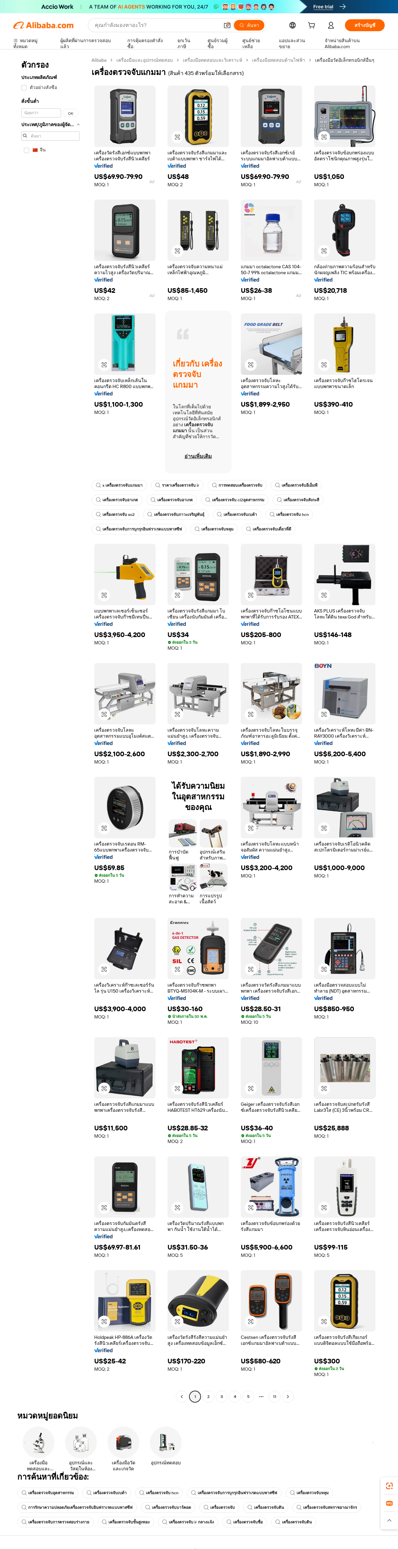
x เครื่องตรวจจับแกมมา (119, 485)
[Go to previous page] (182, 1397)
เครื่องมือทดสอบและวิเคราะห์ (212, 60)
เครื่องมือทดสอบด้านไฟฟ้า (278, 60)
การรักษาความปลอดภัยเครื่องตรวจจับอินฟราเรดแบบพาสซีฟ (77, 1507)
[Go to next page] (288, 1397)
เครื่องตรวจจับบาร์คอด (168, 1507)
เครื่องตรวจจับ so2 (115, 514)
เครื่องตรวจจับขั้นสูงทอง (126, 1522)
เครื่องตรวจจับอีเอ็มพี (296, 485)
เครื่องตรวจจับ (219, 1507)
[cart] (313, 26)
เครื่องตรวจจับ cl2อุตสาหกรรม (234, 500)
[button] (177, 137)
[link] (389, 1486)
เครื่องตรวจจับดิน (265, 1507)
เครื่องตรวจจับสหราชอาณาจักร (327, 1507)
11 (274, 1396)
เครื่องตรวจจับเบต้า (237, 514)
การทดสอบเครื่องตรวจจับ (237, 485)
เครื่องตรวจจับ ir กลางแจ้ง (188, 1522)
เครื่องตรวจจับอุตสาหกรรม (48, 1493)
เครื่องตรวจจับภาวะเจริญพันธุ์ (175, 514)
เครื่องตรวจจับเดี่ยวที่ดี (268, 529)
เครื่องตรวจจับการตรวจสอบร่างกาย (55, 1522)
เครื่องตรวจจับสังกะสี (298, 500)
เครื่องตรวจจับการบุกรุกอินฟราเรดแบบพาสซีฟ (139, 529)
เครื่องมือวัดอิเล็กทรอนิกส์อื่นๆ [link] (344, 60)
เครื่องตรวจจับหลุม (214, 529)
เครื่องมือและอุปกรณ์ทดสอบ (144, 60)
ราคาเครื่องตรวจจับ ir (177, 485)
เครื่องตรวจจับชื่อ (245, 1522)
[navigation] (50, 729)
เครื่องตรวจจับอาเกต (117, 500)
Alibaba (99, 60)
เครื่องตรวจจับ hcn (289, 514)
